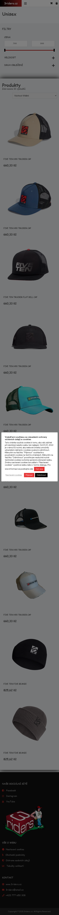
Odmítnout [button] (41, 475)
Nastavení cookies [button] (14, 475)
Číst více (39, 469)
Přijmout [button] (29, 475)
